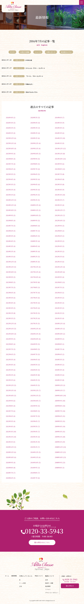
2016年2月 (33, 380)
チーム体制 (22, 583)
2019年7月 (33, 169)
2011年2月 (58, 313)
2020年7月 (9, 473)
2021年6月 (9, 416)
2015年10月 (34, 401)
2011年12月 (59, 267)
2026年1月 (9, 133)
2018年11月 (34, 210)
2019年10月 (34, 153)
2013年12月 (59, 148)
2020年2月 (33, 133)
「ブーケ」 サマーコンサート (34, 76)
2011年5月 (58, 298)
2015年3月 (33, 437)
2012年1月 (58, 262)
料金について (39, 576)
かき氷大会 (28, 60)
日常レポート (51, 52)
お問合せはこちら (42, 542)
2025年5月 (9, 174)
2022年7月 (9, 349)
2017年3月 (33, 313)
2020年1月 (33, 138)
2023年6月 (9, 293)
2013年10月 (59, 159)
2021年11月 (10, 390)
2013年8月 (58, 169)
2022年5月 (9, 359)
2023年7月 (9, 287)
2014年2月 (58, 138)
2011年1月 (58, 318)
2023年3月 (9, 308)
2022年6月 (9, 354)
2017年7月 (33, 293)
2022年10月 (10, 334)
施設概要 (47, 586)
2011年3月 (58, 308)
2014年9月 (33, 468)
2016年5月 (33, 365)
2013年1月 (58, 205)
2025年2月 (9, 190)
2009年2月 (58, 437)
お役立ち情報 (24, 52)
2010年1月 (58, 380)
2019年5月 (33, 179)
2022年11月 (10, 328)
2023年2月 (9, 313)
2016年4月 (33, 370)
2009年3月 (58, 431)
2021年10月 (10, 395)
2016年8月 (33, 349)
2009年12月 (59, 385)
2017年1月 (33, 323)
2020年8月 (9, 468)
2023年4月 (9, 303)
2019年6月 (33, 174)
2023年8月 (9, 282)
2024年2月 (9, 251)
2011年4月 (58, 303)
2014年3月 (58, 133)
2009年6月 (58, 416)
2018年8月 (33, 226)
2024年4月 (9, 241)
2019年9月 (33, 159)
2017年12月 (34, 267)
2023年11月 (10, 267)
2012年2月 (58, 256)
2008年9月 (58, 462)
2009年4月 (58, 426)
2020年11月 (10, 452)
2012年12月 (59, 210)
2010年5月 (58, 359)
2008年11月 (59, 452)
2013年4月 (58, 190)
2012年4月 (58, 246)
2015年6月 (33, 421)
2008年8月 (58, 468)
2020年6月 (9, 478)
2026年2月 (9, 128)
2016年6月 (33, 359)
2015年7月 (33, 416)
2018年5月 (33, 241)
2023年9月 (9, 277)
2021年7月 (9, 411)
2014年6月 (58, 117)
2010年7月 (58, 349)
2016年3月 (33, 375)
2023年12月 (10, 262)
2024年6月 (9, 231)
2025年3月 (9, 184)
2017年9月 (33, 282)
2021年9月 (9, 401)
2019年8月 (33, 164)
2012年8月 (58, 231)
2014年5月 (58, 123)
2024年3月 (9, 246)
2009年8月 (58, 406)
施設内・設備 (49, 583)
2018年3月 (33, 251)
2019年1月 (33, 200)
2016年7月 (33, 354)
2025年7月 (9, 164)
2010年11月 (59, 328)
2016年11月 (34, 334)
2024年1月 (9, 256)
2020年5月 (33, 117)
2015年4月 (33, 431)
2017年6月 (33, 298)
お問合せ (70, 586)
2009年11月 (59, 390)
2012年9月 (58, 226)
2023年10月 (10, 272)
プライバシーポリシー (51, 593)
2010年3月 (58, 370)
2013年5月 (58, 184)
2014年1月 (58, 143)
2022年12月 (10, 323)
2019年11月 (34, 148)
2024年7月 (9, 226)
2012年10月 (59, 220)
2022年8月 (9, 344)
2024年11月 (10, 205)
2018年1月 (33, 262)
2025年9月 (9, 153)
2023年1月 (9, 318)
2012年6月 (58, 236)
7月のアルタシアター (31, 92)
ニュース (38, 52)
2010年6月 (58, 354)
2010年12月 (59, 323)
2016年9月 (33, 344)
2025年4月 (9, 179)
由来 (46, 580)
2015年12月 (34, 390)
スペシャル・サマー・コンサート (35, 68)
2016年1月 (33, 385)
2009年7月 (58, 411)
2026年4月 (9, 117)
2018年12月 (34, 205)
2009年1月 (58, 442)
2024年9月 (9, 215)
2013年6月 (58, 179)
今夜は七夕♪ (29, 84)
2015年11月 (34, 395)
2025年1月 (9, 195)
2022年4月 (9, 365)
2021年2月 (9, 437)
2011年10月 (59, 272)
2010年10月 (59, 334)
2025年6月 (9, 169)
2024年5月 (9, 236)
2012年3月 (58, 251)
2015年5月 (33, 426)
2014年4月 (58, 128)
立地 (20, 586)
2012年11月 (59, 215)
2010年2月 (58, 375)
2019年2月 (33, 195)
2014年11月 (34, 457)
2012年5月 (58, 241)
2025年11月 (10, 143)
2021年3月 (9, 431)
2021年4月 (9, 426)
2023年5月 (9, 298)
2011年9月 (58, 277)
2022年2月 (9, 375)
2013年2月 (58, 200)
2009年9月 (58, 401)
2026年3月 (9, 123)
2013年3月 (58, 195)
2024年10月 (10, 210)
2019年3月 (33, 190)
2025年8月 (9, 159)
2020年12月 (10, 447)
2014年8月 (33, 473)
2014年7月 (33, 478)
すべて (12, 52)
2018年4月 (33, 246)
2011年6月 (58, 293)
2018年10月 (34, 215)
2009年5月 (58, 421)
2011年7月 (58, 287)
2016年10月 (34, 339)
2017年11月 (34, 272)
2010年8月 (58, 344)
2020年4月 (33, 123)
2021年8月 (9, 406)
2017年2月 (33, 318)
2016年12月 (34, 328)
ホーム (7, 576)
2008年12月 (59, 447)
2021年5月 (9, 421)
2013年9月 (58, 164)
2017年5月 (33, 303)
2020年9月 (9, 462)
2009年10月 (59, 395)
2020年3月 (33, 128)
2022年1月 (9, 380)
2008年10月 (59, 457)
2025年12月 (10, 138)
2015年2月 (33, 442)
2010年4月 (58, 365)
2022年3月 (9, 370)
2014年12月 (34, 452)
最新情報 (14, 576)
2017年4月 (33, 308)
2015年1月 (33, 447)
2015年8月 (33, 411)
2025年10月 (10, 148)
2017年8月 (33, 287)
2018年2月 (33, 256)
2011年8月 (58, 282)
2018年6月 (33, 236)
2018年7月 (33, 231)
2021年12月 (10, 385)
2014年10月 (34, 462)
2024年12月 (10, 200)
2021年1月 (9, 442)
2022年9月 (9, 339)
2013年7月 (58, 174)
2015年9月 (33, 406)
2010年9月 (58, 339)
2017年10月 (34, 277)
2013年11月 (59, 153)
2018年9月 (33, 220)
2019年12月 (34, 143)
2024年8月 (9, 220)
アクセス (47, 589)
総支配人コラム (66, 52)
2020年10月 (10, 457)
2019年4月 (33, 184)
